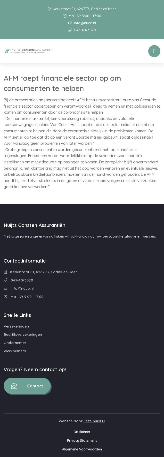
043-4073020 (82, 30)
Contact (27, 386)
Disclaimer (82, 432)
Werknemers (15, 351)
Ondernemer (15, 342)
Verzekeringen (16, 326)
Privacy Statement (82, 440)
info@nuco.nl (82, 23)
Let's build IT (94, 421)
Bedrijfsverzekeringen (23, 334)
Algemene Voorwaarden (82, 449)
